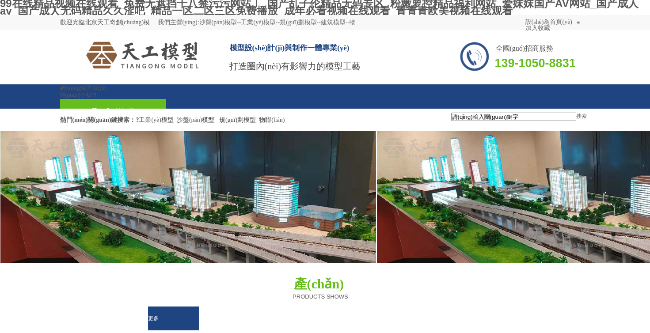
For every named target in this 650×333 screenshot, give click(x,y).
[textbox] (513, 117)
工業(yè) (150, 120)
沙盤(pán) (189, 120)
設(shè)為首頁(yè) (549, 22)
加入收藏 (537, 28)
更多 (153, 318)
